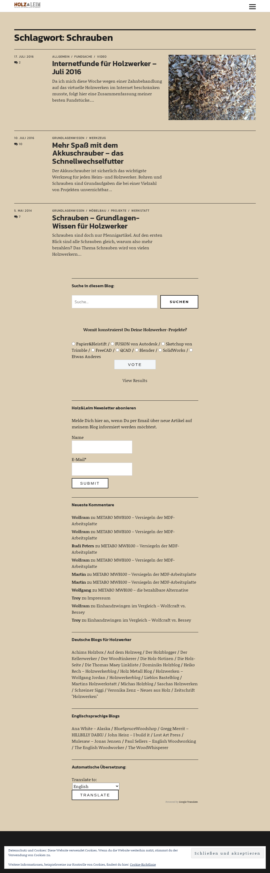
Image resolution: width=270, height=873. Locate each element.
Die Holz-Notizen (156, 658)
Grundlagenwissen (68, 138)
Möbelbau (97, 211)
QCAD (125, 350)
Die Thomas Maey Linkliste (111, 665)
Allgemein (61, 56)
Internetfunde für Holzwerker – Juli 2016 (104, 67)
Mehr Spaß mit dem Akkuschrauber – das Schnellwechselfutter (88, 153)
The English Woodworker (99, 747)
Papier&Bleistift (91, 344)
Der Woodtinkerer (118, 658)
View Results (135, 380)
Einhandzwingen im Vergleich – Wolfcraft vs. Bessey (139, 620)
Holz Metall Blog (136, 671)
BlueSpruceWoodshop (135, 728)
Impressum (99, 598)
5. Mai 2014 (23, 211)
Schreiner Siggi (89, 690)
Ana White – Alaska (91, 728)
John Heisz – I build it (129, 735)
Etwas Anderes (86, 356)
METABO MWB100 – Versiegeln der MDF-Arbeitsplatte (144, 574)
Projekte (119, 211)
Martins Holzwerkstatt (94, 684)
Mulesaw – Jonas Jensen (96, 741)
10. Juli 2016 (24, 138)
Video (102, 56)
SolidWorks (174, 350)
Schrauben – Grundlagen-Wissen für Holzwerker (95, 221)
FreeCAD (104, 350)
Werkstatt (140, 211)
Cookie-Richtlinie (143, 864)
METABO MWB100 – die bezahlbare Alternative (143, 590)
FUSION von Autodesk (136, 344)
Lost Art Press (167, 735)
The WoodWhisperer (148, 747)
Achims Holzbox (87, 652)
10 (20, 144)
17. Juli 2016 (24, 56)
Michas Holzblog (137, 684)
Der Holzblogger (161, 652)
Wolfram (81, 517)
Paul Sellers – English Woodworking (160, 741)
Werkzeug (97, 138)
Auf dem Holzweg (124, 652)
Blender (147, 350)
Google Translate (188, 801)
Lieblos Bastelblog (161, 677)
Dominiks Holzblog (161, 665)
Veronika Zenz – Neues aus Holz (139, 690)
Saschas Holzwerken (177, 684)
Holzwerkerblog (124, 677)
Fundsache (83, 56)
